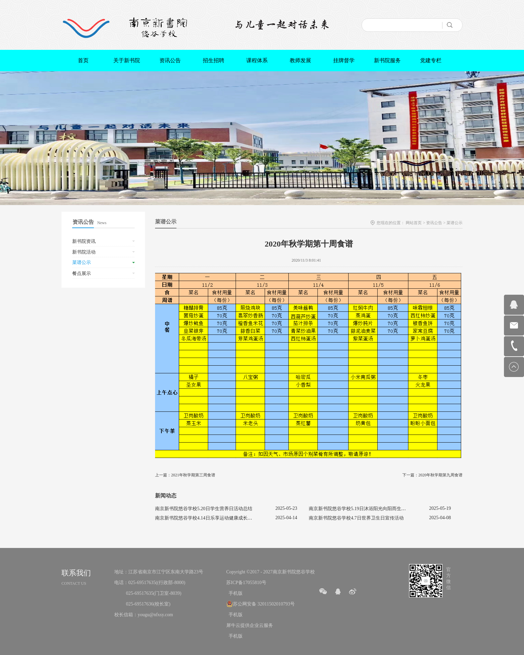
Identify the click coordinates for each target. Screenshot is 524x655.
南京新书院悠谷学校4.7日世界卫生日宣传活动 (356, 518)
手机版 (234, 593)
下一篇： (432, 475)
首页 (83, 60)
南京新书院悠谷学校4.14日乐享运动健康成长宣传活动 (210, 518)
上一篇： (185, 475)
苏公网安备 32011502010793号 (264, 603)
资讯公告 (434, 222)
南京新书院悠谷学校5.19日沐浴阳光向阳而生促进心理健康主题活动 (378, 508)
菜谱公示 (454, 222)
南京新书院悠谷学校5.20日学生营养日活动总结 (203, 508)
